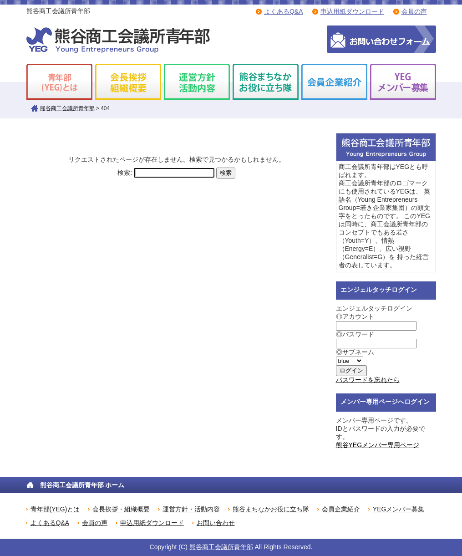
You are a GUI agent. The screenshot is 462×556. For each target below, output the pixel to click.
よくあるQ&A (283, 11)
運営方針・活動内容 (191, 509)
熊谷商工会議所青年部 (67, 108)
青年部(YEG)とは (55, 509)
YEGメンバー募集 (399, 509)
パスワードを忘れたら (368, 379)
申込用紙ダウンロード (352, 11)
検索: (124, 172)
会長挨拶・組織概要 (121, 509)
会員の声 (414, 11)
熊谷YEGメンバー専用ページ (378, 445)
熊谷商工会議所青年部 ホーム (82, 485)
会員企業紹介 (341, 509)
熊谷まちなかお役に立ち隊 (271, 509)
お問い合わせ (216, 522)
